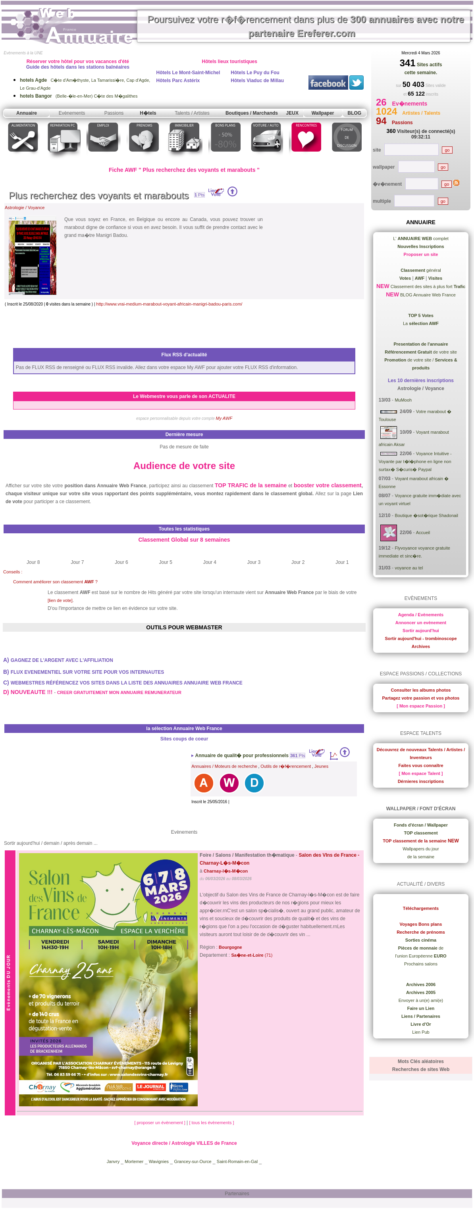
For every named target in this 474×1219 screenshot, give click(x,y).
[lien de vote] (60, 600)
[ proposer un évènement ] (160, 1122)
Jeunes (321, 766)
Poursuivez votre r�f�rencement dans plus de (305, 26)
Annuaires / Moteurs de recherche (224, 766)
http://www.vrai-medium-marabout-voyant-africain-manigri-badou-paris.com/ (169, 304)
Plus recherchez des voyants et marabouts (99, 195)
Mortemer (134, 1161)
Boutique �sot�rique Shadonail (426, 515)
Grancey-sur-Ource (192, 1161)
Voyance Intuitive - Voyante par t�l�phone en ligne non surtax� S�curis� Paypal (415, 461)
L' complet (421, 238)
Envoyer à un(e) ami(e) (421, 1000)
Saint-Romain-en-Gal (237, 1161)
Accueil (423, 532)
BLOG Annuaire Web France (427, 294)
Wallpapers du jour (421, 848)
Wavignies (159, 1161)
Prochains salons (420, 963)
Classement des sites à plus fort (427, 286)
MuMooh (403, 400)
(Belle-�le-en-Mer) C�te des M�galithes (78, 96)
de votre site (421, 352)
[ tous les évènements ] (211, 1122)
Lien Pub (420, 1032)
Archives (421, 646)
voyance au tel (409, 567)
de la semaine (421, 856)
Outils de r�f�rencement (285, 766)
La (421, 323)
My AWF (224, 418)
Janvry (114, 1161)
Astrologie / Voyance (24, 207)
